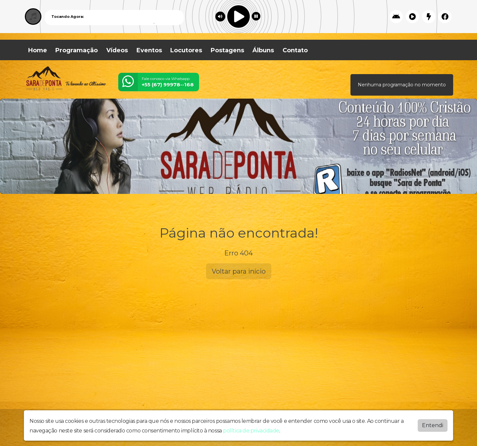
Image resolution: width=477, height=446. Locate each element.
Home (37, 50)
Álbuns (263, 50)
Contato (295, 50)
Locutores (186, 50)
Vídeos (117, 50)
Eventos (149, 50)
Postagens (227, 50)
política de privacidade (251, 429)
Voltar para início (239, 271)
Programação (76, 50)
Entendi (432, 424)
